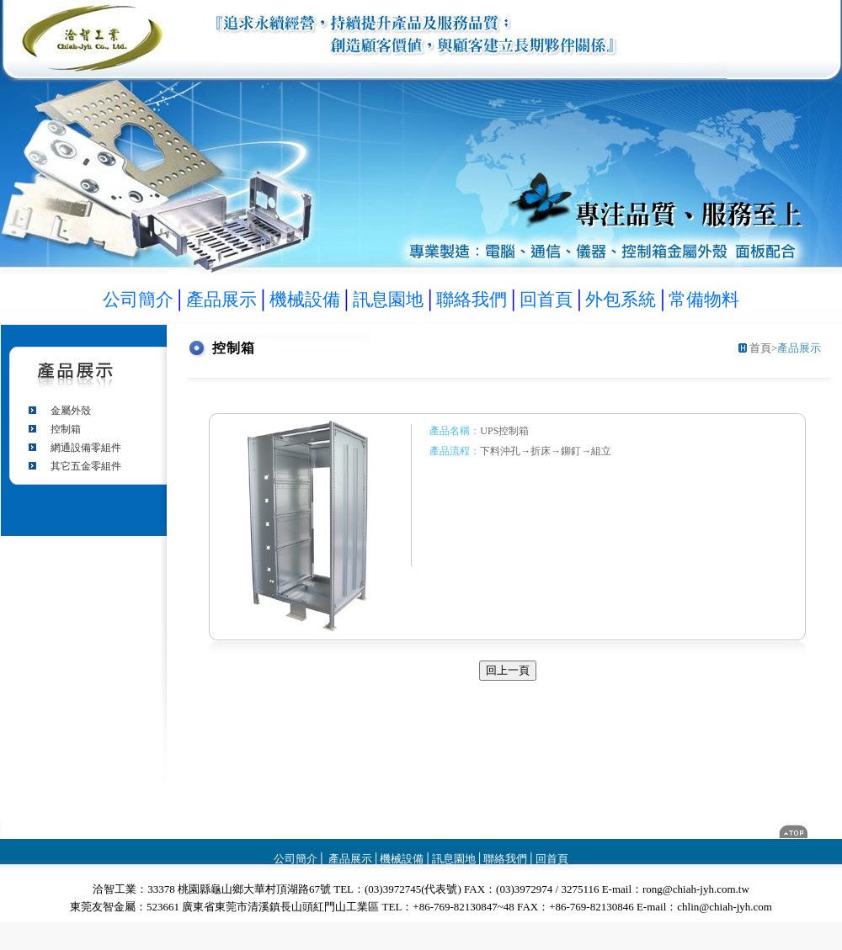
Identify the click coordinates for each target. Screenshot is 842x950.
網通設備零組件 (86, 448)
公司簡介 (295, 858)
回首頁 (552, 858)
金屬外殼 (71, 411)
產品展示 (349, 858)
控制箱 (66, 429)
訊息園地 (454, 858)
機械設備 (402, 858)
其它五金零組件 (86, 466)
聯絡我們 (505, 858)
